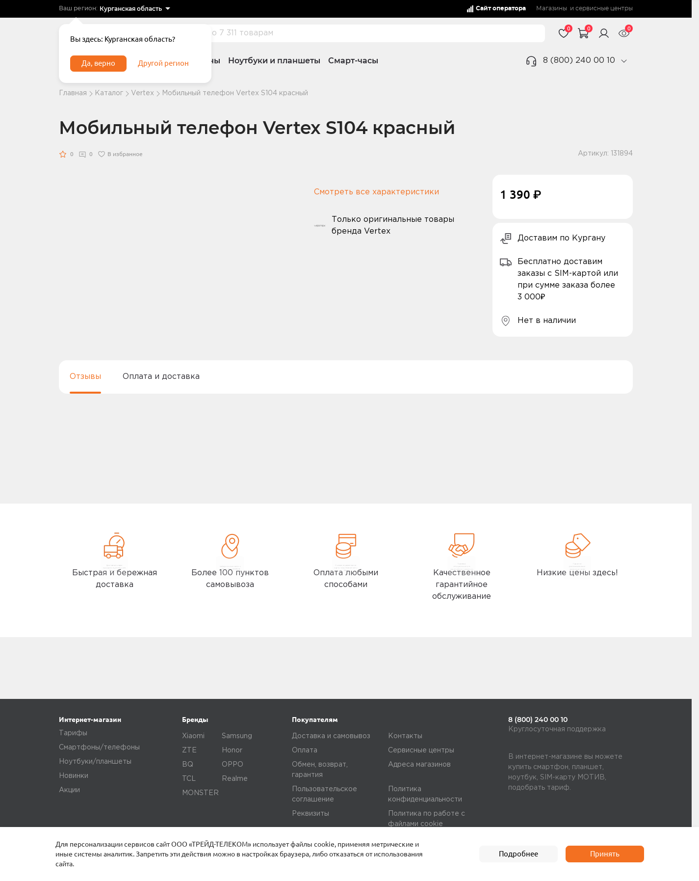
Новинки (73, 776)
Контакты (405, 736)
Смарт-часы (353, 60)
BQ (187, 765)
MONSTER (200, 793)
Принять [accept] (604, 854)
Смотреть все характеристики (376, 192)
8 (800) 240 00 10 (579, 60)
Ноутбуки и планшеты (274, 60)
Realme (235, 779)
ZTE (189, 750)
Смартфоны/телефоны (99, 747)
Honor (232, 750)
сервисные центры (604, 8)
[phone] (624, 61)
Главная (73, 93)
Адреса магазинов (419, 765)
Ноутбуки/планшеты (95, 762)
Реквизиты (310, 814)
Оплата (304, 750)
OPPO (232, 765)
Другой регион (171, 67)
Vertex (142, 93)
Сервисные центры (421, 750)
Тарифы (73, 733)
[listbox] (135, 9)
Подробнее (518, 854)
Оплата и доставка (161, 376)
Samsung (237, 736)
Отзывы (85, 376)
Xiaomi (193, 736)
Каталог (109, 93)
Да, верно (101, 67)
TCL (189, 779)
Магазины (551, 8)
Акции (69, 790)
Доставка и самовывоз (331, 736)
